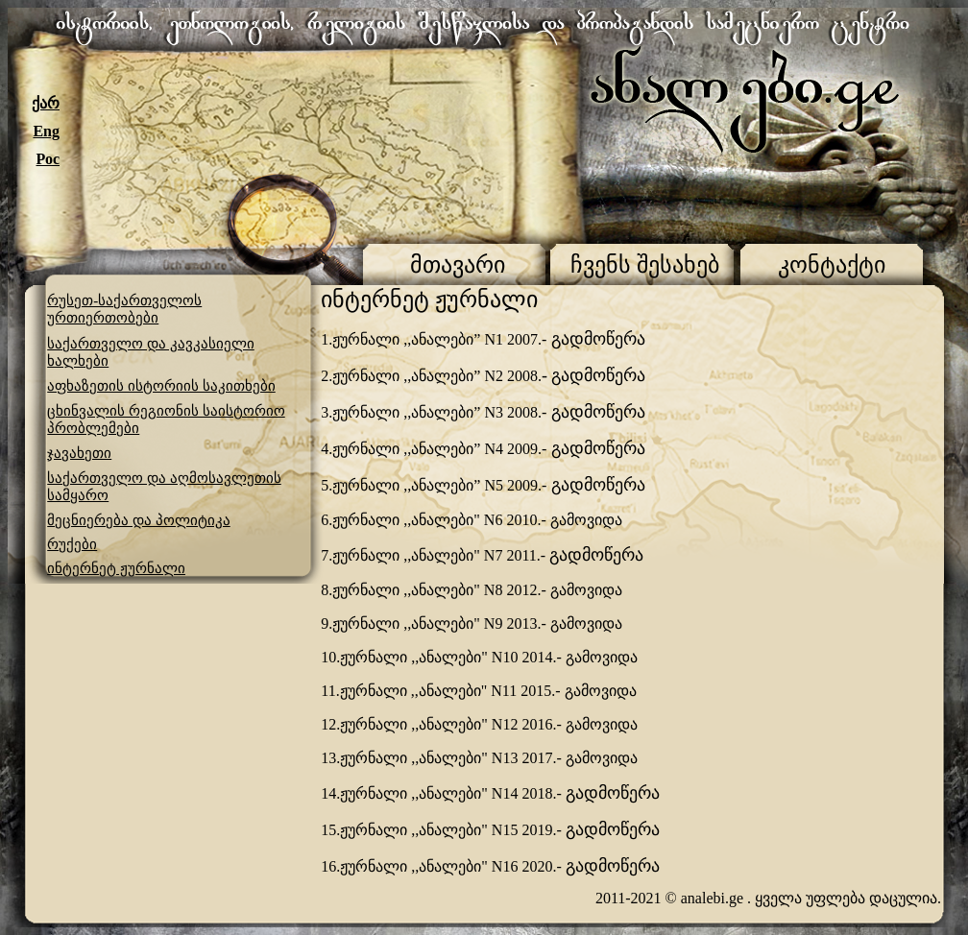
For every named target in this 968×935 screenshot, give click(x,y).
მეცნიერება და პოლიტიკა (138, 520)
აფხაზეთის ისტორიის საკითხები (161, 386)
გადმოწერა (595, 338)
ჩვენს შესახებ (644, 264)
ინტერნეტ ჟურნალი (116, 568)
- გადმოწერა (594, 375)
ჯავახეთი (79, 453)
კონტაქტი (831, 264)
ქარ (46, 103)
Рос (48, 159)
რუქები (72, 544)
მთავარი (457, 264)
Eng (46, 131)
